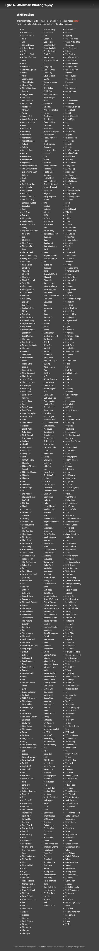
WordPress (60, 947)
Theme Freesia (51, 947)
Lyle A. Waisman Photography (30, 5)
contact (76, 21)
